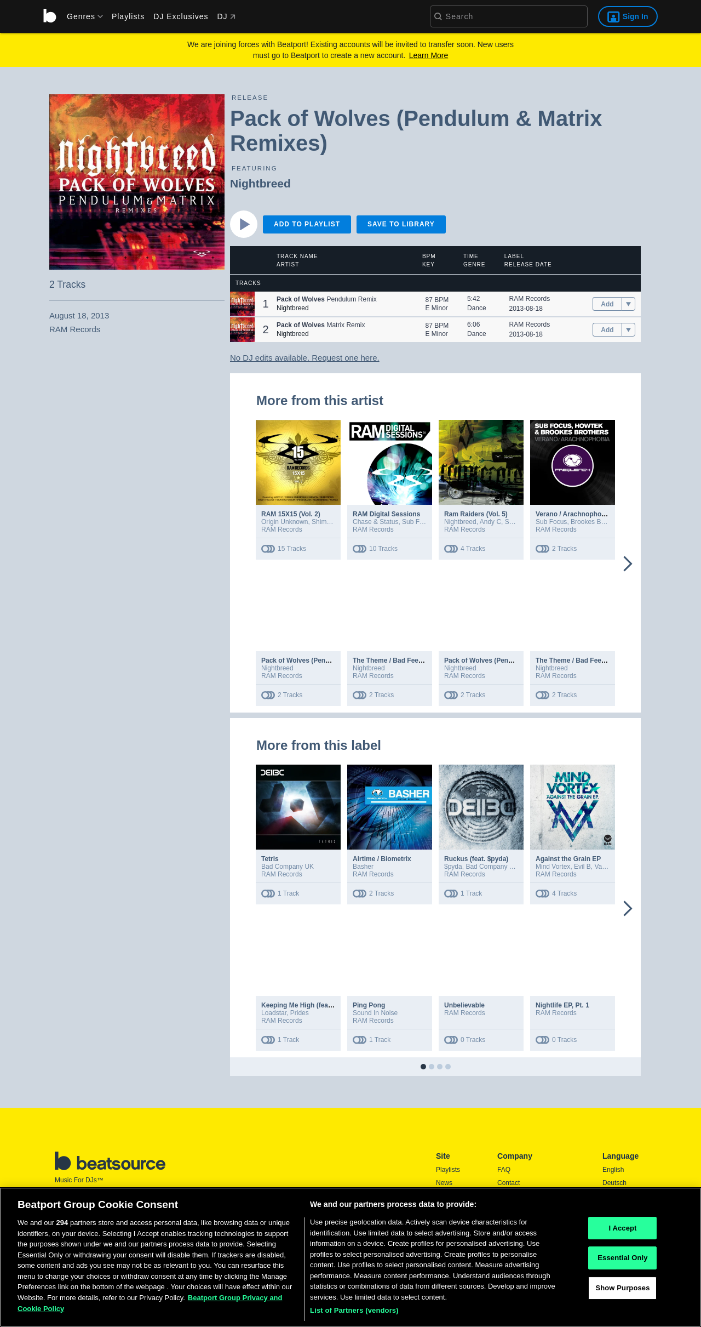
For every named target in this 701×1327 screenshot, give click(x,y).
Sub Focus (417, 522)
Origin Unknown (284, 522)
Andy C (490, 522)
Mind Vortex (553, 866)
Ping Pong (369, 1005)
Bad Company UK (287, 866)
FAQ (503, 1170)
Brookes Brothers (596, 522)
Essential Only (622, 1261)
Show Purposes (622, 1290)
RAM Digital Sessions (386, 514)
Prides (299, 1013)
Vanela (604, 866)
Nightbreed (260, 183)
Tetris (270, 859)
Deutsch (614, 1183)
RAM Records (529, 299)
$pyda (453, 866)
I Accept (622, 1231)
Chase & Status (375, 522)
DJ (226, 16)
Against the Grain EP (568, 859)
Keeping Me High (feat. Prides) (308, 1005)
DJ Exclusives (180, 16)
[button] (242, 304)
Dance (476, 308)
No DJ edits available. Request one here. (305, 357)
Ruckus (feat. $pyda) (476, 859)
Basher (363, 866)
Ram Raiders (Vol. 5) (476, 514)
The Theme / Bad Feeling (391, 660)
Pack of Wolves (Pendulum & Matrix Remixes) (332, 660)
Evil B (582, 866)
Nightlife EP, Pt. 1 (562, 1005)
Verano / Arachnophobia (573, 514)
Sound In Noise (375, 1013)
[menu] (81, 16)
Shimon (323, 522)
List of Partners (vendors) (354, 1313)
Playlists (128, 16)
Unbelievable (464, 1005)
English (613, 1170)
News (444, 1183)
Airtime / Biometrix (382, 859)
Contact (508, 1183)
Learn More (429, 55)
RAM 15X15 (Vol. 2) (290, 514)
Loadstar (273, 1013)
